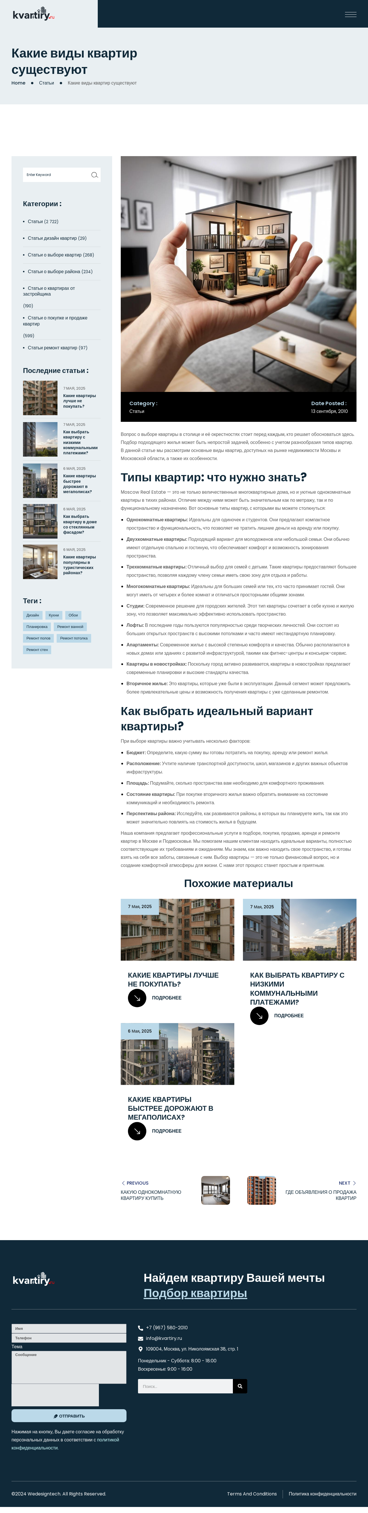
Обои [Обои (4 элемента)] (73, 615)
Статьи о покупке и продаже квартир (55, 321)
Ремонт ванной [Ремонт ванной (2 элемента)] (70, 626)
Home (18, 83)
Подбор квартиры (195, 1292)
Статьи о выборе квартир (55, 255)
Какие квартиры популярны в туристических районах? (79, 565)
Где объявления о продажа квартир (320, 1195)
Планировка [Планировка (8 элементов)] (36, 626)
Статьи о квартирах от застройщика (49, 291)
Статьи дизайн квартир (52, 238)
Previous (138, 1182)
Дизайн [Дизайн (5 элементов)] (32, 615)
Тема (17, 1346)
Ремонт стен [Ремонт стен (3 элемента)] (37, 649)
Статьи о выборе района (54, 271)
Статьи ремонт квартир (52, 347)
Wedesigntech (44, 1493)
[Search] (240, 1386)
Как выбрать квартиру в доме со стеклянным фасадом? (80, 524)
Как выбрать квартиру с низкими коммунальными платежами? (297, 989)
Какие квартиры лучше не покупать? (173, 980)
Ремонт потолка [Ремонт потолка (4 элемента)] (73, 638)
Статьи (46, 83)
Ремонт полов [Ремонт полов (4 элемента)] (38, 638)
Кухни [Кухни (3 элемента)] (54, 615)
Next (344, 1182)
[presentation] (55, 1395)
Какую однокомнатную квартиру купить (151, 1195)
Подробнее (154, 998)
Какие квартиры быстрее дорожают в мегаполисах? (170, 1108)
